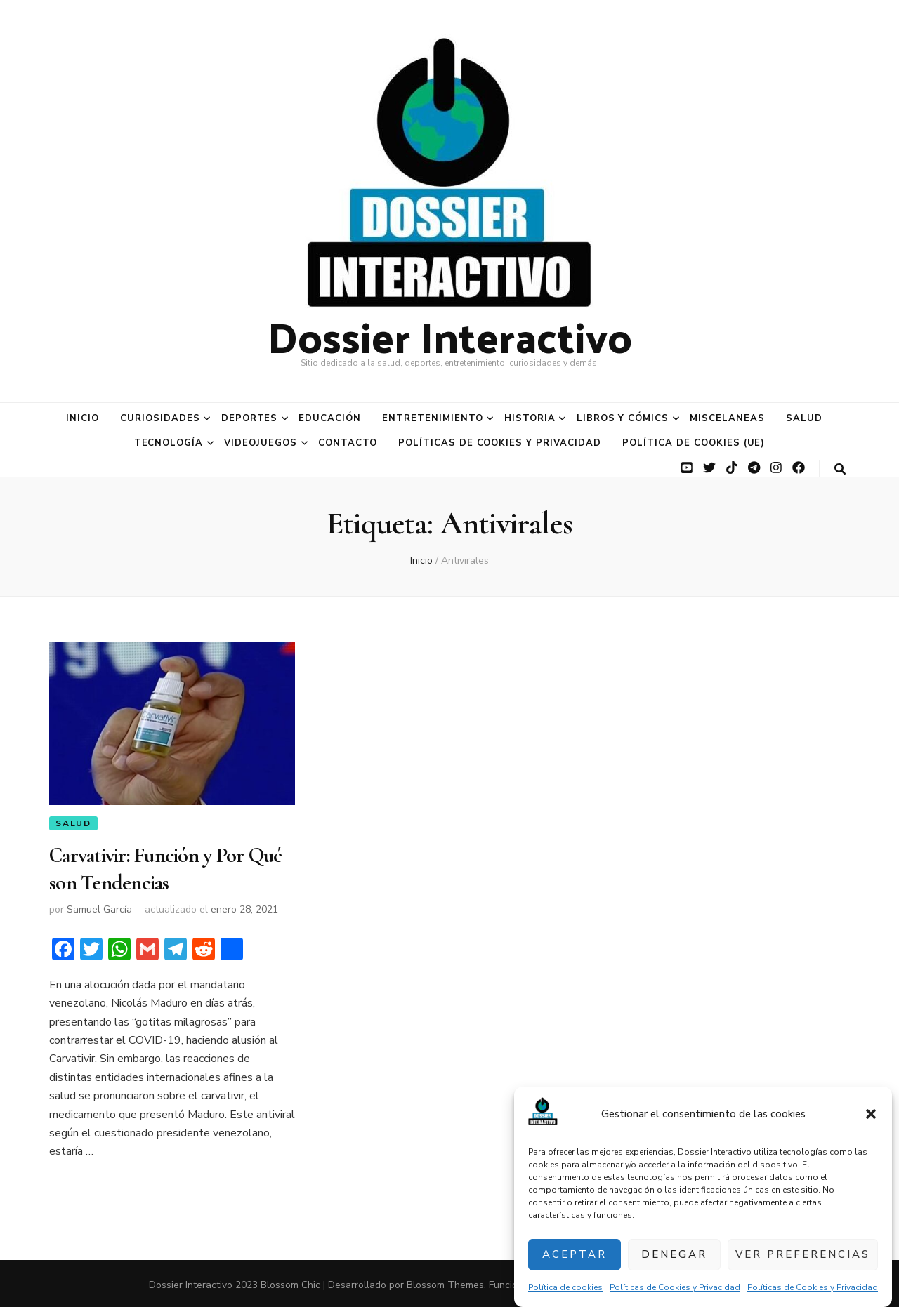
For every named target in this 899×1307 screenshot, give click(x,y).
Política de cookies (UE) (693, 443)
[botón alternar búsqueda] (840, 469)
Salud (804, 418)
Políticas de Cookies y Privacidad (675, 1287)
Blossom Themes (445, 1282)
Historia (530, 418)
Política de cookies (565, 1287)
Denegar (674, 1254)
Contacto (347, 443)
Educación (329, 418)
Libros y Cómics (623, 418)
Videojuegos (260, 443)
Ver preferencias (802, 1254)
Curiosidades (160, 418)
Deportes (249, 418)
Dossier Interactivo (450, 335)
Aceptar (574, 1254)
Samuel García (99, 907)
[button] (871, 1114)
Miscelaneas (727, 418)
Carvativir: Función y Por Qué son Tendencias (165, 868)
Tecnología (169, 443)
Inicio (82, 418)
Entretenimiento (432, 418)
